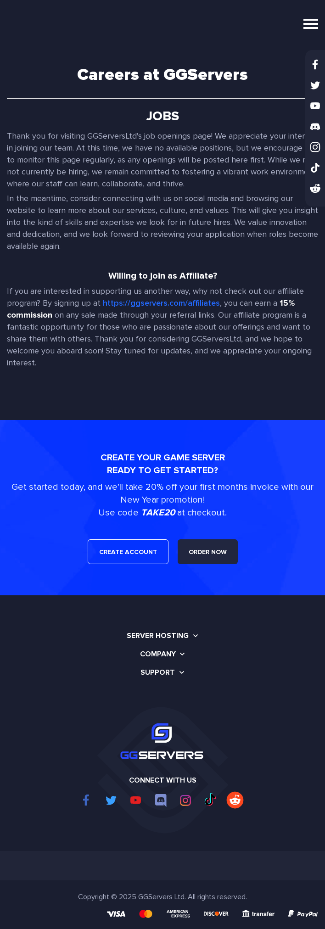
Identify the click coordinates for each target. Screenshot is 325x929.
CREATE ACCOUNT (128, 552)
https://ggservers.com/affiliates (161, 303)
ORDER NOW (208, 552)
